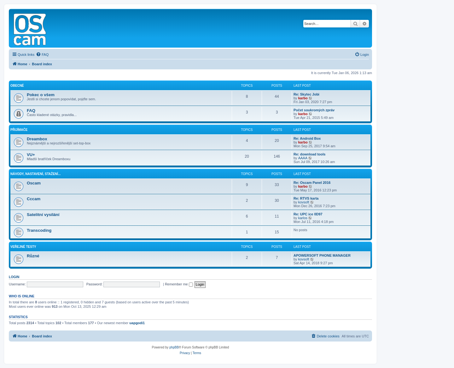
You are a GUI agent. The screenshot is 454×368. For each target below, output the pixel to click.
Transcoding (39, 230)
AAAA (302, 158)
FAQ (31, 110)
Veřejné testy (23, 246)
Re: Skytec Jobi (306, 94)
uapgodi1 (137, 323)
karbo (303, 98)
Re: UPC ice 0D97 (308, 214)
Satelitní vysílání (43, 214)
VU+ (31, 154)
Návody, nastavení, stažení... (35, 174)
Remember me (179, 284)
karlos (302, 218)
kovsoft (303, 202)
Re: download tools (309, 154)
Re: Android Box (307, 138)
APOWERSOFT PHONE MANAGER (322, 255)
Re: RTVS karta (306, 198)
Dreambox (37, 139)
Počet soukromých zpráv (314, 110)
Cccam (33, 198)
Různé (33, 256)
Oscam (34, 183)
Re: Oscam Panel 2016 (312, 182)
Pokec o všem (41, 94)
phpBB (174, 347)
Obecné (17, 85)
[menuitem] (42, 54)
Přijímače (18, 129)
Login (14, 277)
